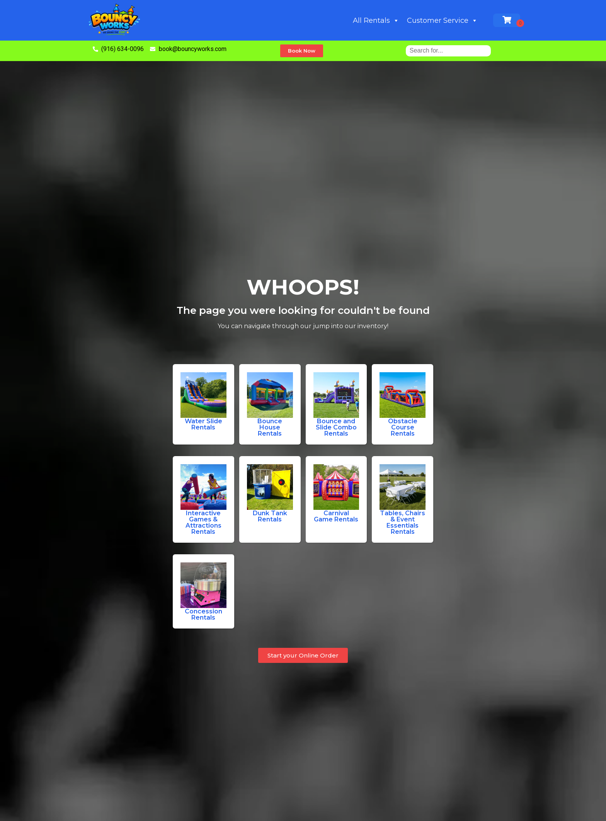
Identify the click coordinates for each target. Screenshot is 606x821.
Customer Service (442, 20)
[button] (301, 50)
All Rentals (376, 20)
